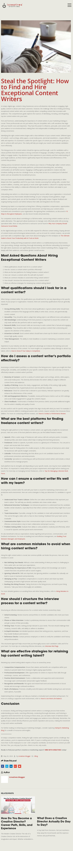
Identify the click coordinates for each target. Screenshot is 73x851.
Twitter (6, 766)
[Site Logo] (12, 5)
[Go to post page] (18, 805)
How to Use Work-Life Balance (51, 699)
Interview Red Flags (51, 646)
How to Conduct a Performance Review (52, 414)
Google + (15, 766)
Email (19, 766)
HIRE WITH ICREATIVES (52, 750)
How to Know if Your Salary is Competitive (25, 351)
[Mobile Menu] (69, 5)
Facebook (2, 766)
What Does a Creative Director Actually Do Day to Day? (53, 821)
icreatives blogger (24, 756)
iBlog (36, 756)
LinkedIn (11, 766)
